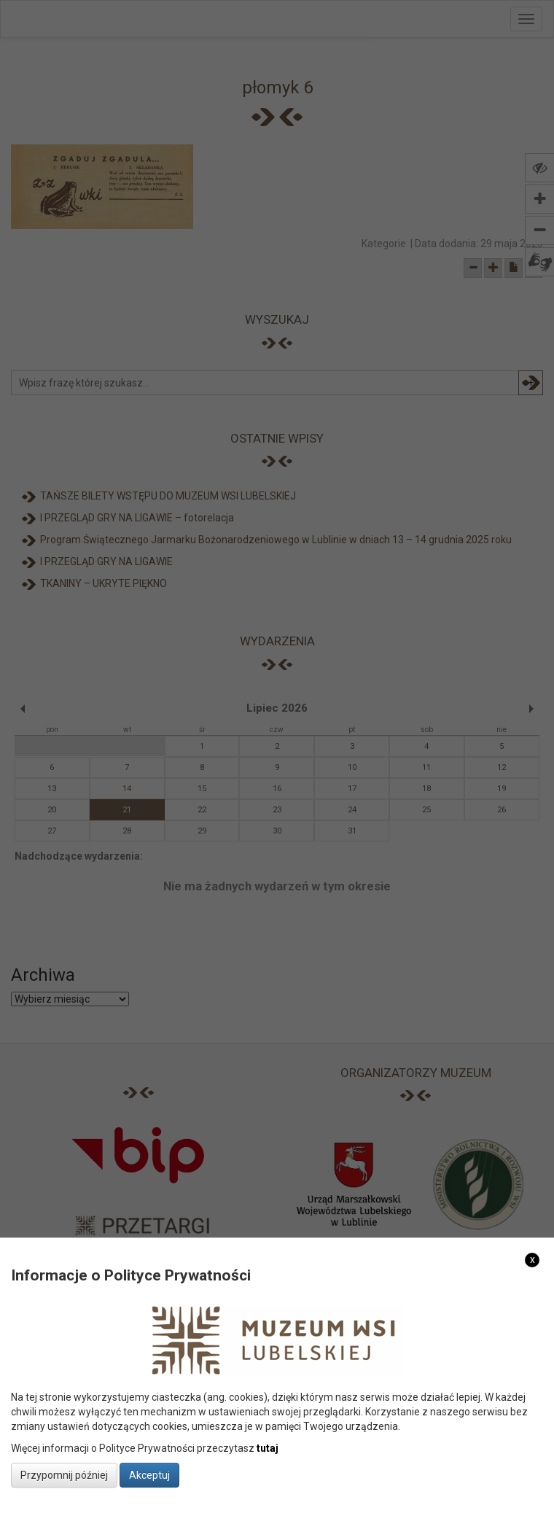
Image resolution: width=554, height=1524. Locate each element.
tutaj (267, 1448)
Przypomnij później (64, 1475)
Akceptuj (149, 1475)
